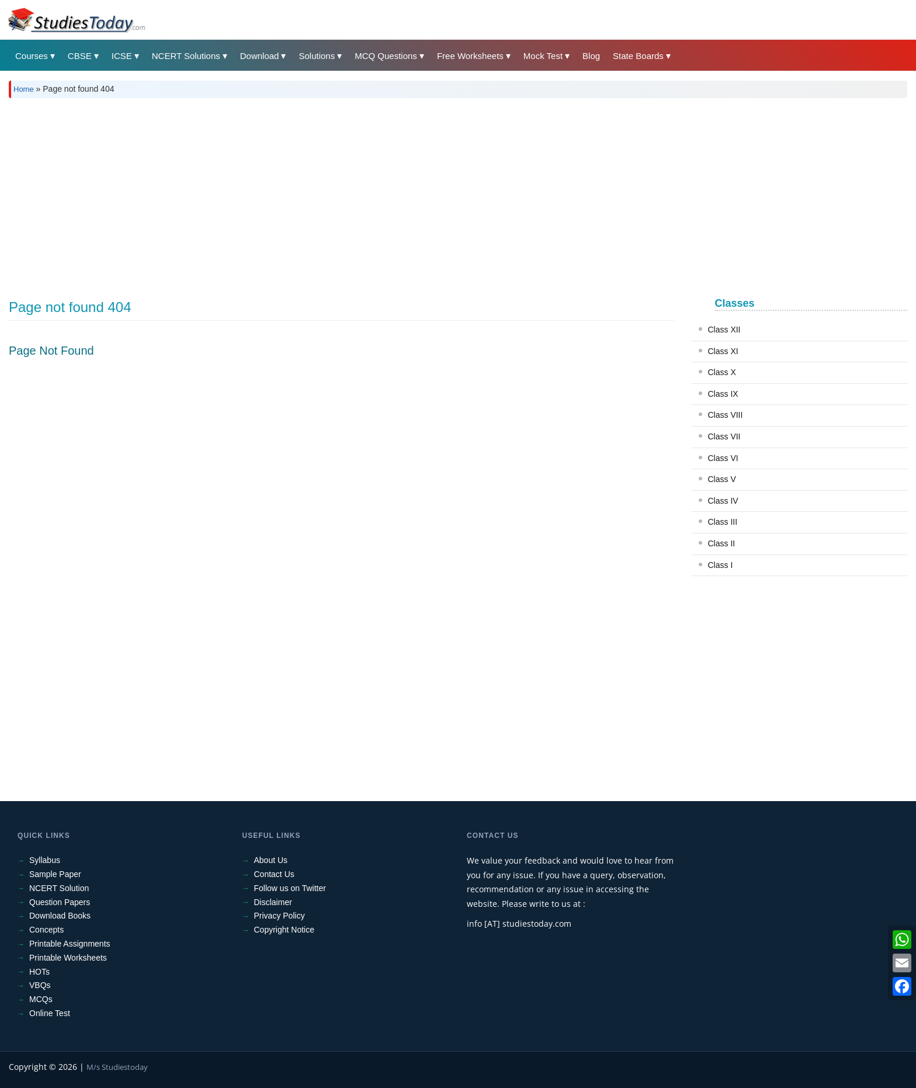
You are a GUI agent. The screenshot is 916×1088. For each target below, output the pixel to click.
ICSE (122, 56)
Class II (721, 543)
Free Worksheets (470, 56)
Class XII (724, 329)
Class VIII (725, 415)
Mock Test (543, 56)
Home (23, 89)
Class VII (724, 436)
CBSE (80, 56)
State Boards (638, 56)
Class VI (723, 458)
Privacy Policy (279, 915)
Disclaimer (273, 902)
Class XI (723, 351)
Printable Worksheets (68, 957)
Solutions (317, 56)
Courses (31, 56)
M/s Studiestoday (117, 1067)
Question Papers (59, 902)
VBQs (40, 985)
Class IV (723, 500)
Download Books (60, 915)
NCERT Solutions (186, 56)
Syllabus (44, 860)
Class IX (723, 394)
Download (259, 56)
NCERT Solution (59, 888)
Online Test (49, 1013)
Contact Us (274, 874)
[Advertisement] (359, 194)
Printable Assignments (69, 943)
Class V (722, 479)
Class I (720, 565)
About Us (271, 860)
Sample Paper (55, 874)
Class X (722, 372)
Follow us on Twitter (290, 888)
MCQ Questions (386, 56)
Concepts (46, 929)
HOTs (39, 971)
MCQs (41, 999)
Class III (723, 521)
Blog (591, 56)
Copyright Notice (284, 929)
